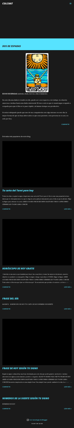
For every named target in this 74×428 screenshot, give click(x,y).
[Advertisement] (37, 20)
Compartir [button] (65, 124)
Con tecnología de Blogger (37, 420)
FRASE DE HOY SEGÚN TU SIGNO (20, 368)
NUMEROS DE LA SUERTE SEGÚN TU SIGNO (25, 398)
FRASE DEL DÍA (10, 298)
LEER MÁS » (68, 209)
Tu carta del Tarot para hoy (17, 190)
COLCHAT (7, 3)
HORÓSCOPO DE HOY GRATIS (18, 268)
